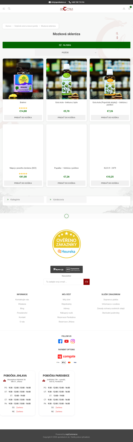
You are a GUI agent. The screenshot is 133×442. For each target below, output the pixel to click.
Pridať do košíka (23, 117)
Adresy (66, 308)
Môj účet (66, 299)
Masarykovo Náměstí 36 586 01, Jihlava (14, 381)
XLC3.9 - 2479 (110, 168)
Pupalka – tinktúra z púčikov (66, 168)
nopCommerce (71, 434)
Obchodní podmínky (110, 313)
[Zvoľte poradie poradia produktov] (66, 52)
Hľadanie (22, 304)
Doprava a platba (111, 299)
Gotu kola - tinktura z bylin (66, 102)
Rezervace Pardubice (66, 317)
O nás (22, 322)
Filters (67, 45)
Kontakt (22, 317)
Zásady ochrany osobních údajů (111, 308)
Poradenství (22, 313)
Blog (22, 308)
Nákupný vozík (66, 313)
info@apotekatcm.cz (57, 2)
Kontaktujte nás (22, 299)
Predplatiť (87, 282)
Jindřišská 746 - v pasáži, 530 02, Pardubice (53, 381)
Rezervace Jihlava (66, 322)
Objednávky (66, 304)
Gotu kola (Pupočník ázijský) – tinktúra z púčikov (110, 103)
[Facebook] (60, 341)
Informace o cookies (111, 304)
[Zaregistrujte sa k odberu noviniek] (64, 282)
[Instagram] (73, 341)
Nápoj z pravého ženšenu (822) (23, 168)
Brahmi (23, 102)
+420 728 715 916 (76, 2)
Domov (8, 26)
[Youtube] (66, 341)
